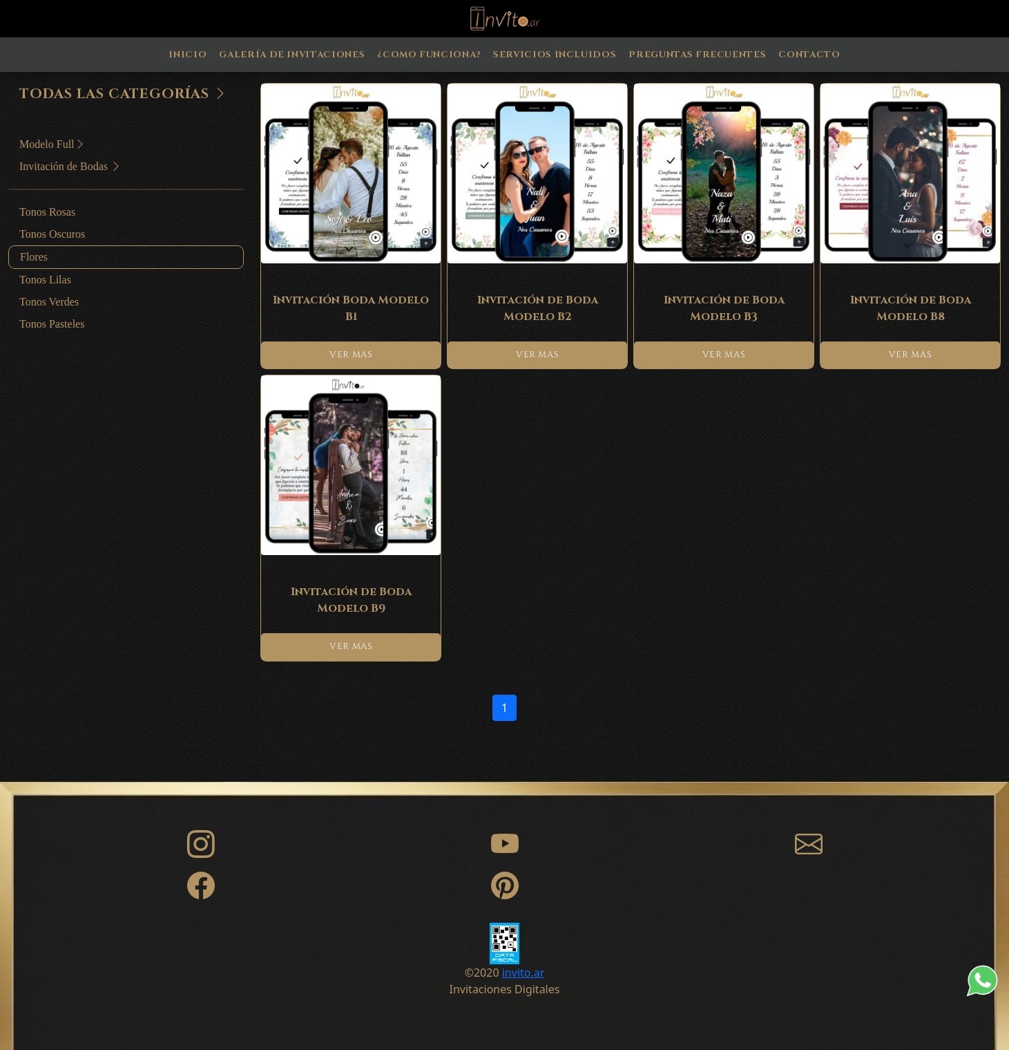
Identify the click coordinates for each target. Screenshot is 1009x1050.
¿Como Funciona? (429, 54)
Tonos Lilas (45, 279)
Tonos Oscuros (52, 234)
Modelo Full (52, 144)
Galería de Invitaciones (292, 54)
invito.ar (523, 972)
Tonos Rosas (47, 212)
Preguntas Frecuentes (697, 54)
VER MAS (351, 354)
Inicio (187, 54)
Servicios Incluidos (554, 54)
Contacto (809, 54)
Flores (34, 257)
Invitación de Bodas (70, 166)
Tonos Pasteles (51, 324)
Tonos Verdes (49, 302)
